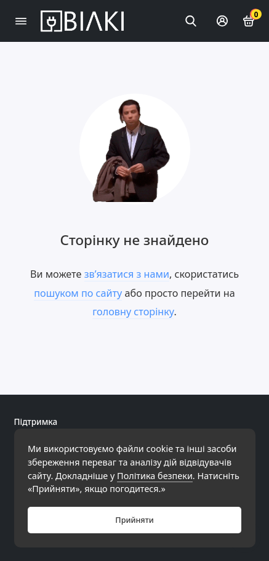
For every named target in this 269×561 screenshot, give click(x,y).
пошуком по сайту (78, 293)
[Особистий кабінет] (222, 21)
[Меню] (21, 21)
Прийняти (134, 520)
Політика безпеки (155, 476)
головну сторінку (133, 311)
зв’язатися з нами (126, 274)
